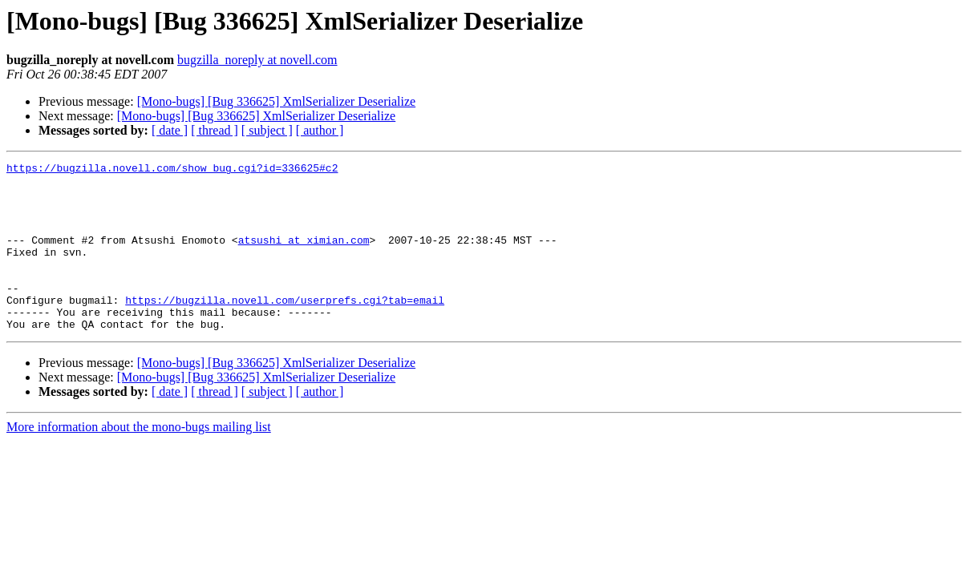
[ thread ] (214, 130)
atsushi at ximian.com (304, 256)
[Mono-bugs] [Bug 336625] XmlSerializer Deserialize (276, 101)
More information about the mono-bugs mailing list (138, 460)
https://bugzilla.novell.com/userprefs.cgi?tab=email (284, 328)
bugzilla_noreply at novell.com (257, 60)
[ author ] (320, 130)
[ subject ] (267, 130)
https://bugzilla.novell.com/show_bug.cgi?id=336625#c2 (172, 170)
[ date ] (170, 130)
